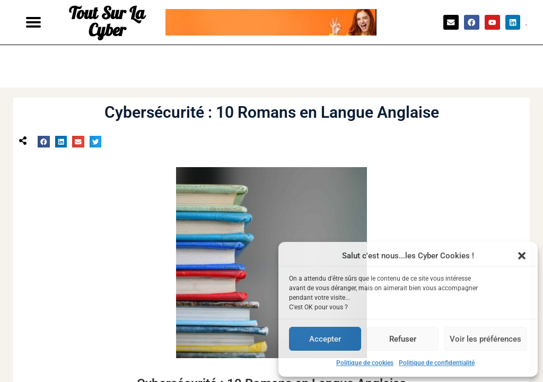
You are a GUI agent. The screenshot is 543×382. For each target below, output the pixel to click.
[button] (521, 255)
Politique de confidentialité (437, 363)
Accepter (325, 339)
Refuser (402, 339)
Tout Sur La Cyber (107, 22)
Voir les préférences (485, 339)
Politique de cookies (364, 363)
